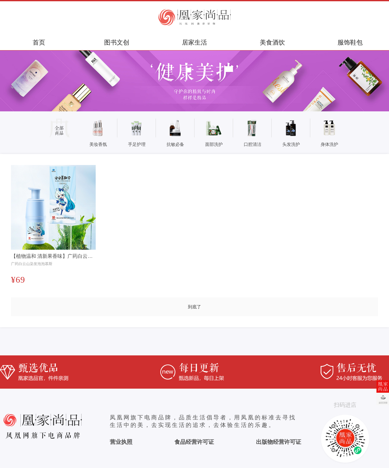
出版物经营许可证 (278, 442)
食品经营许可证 (194, 442)
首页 (39, 42)
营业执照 (121, 442)
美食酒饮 (272, 42)
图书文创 (116, 42)
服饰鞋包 (350, 42)
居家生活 (194, 42)
